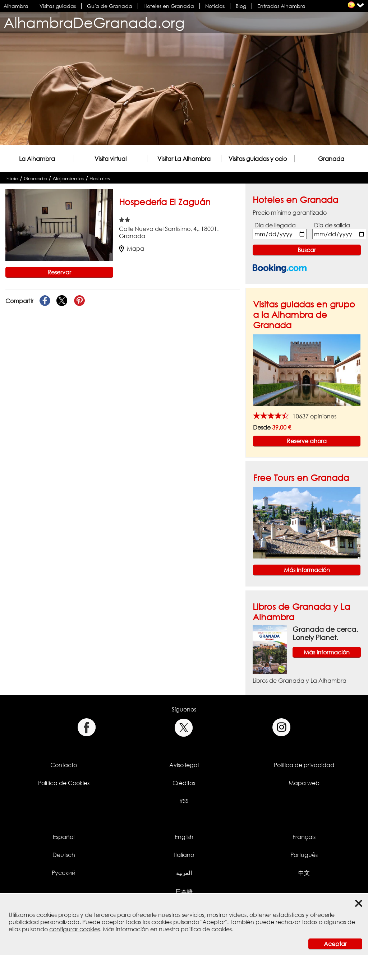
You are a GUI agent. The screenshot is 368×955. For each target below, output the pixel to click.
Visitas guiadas (58, 6)
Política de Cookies (63, 783)
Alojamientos (68, 178)
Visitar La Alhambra (184, 158)
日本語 (184, 891)
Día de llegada (275, 225)
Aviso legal (184, 765)
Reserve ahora (307, 441)
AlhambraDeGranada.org (94, 22)
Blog (241, 6)
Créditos (183, 783)
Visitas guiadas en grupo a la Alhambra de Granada (304, 314)
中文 (304, 872)
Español (63, 836)
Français (304, 836)
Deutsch (63, 854)
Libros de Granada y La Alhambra (299, 680)
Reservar (59, 272)
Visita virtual (110, 158)
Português (304, 854)
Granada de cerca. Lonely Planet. (325, 633)
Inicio (11, 178)
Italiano (184, 854)
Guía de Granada (109, 6)
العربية (184, 872)
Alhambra (16, 6)
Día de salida (332, 225)
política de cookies (206, 929)
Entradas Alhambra (281, 6)
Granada (331, 158)
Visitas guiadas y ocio (258, 158)
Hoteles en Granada (168, 6)
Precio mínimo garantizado (290, 212)
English (184, 836)
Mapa (131, 248)
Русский (63, 872)
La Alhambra (37, 158)
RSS (184, 801)
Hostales (99, 178)
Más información (307, 570)
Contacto (63, 765)
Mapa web (304, 783)
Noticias (215, 6)
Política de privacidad (304, 765)
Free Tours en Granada (301, 477)
